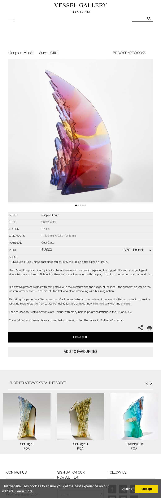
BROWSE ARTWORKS (129, 53)
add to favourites (80, 352)
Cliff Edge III (80, 444)
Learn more (23, 491)
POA (26, 448)
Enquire (80, 337)
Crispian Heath (21, 53)
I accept (146, 488)
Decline (126, 488)
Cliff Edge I (27, 444)
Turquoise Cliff (134, 444)
